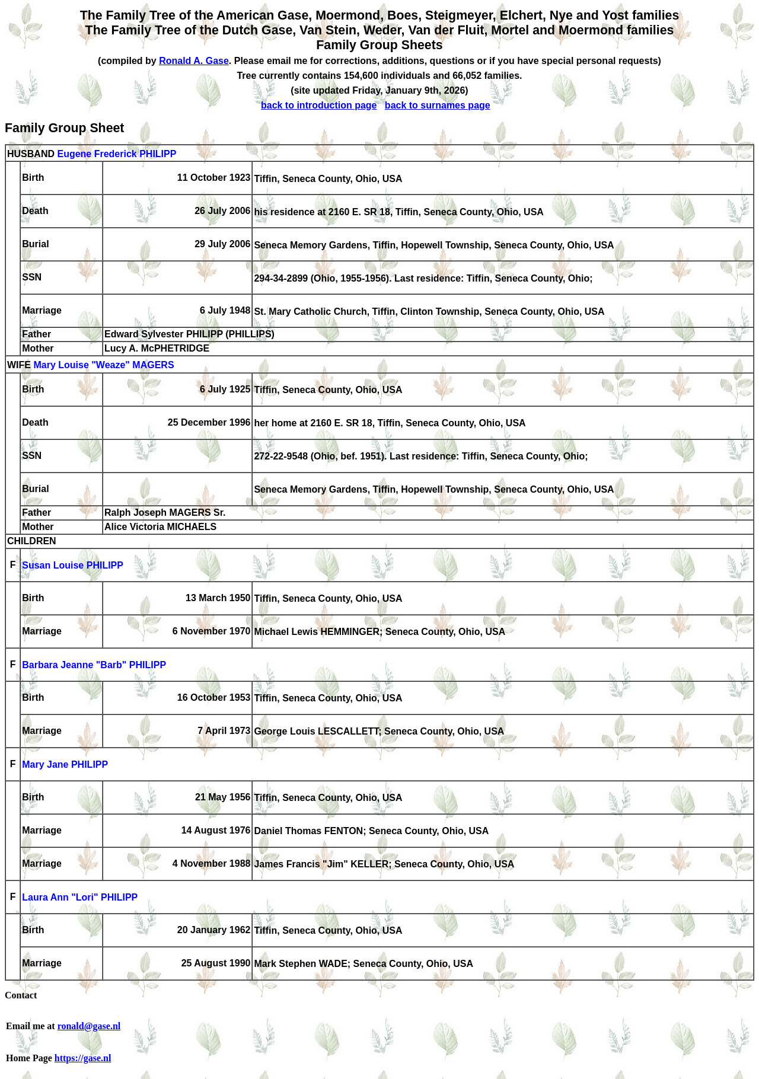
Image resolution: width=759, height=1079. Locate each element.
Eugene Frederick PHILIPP (116, 154)
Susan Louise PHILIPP (72, 566)
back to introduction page (319, 105)
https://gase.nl (83, 1058)
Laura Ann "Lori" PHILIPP (80, 898)
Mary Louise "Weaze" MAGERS (103, 365)
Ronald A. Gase (194, 61)
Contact (21, 995)
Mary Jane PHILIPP (65, 765)
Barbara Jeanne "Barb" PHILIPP (94, 665)
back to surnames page (437, 105)
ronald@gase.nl (89, 1026)
